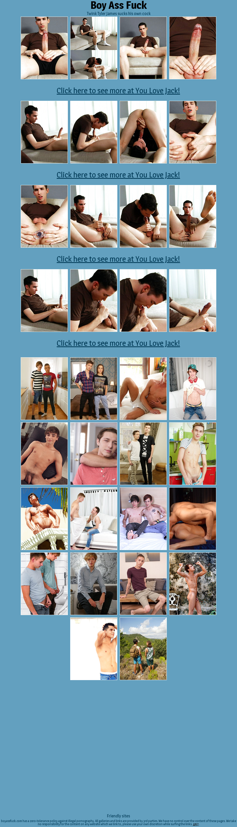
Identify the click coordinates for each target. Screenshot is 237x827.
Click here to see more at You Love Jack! (118, 90)
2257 (196, 824)
